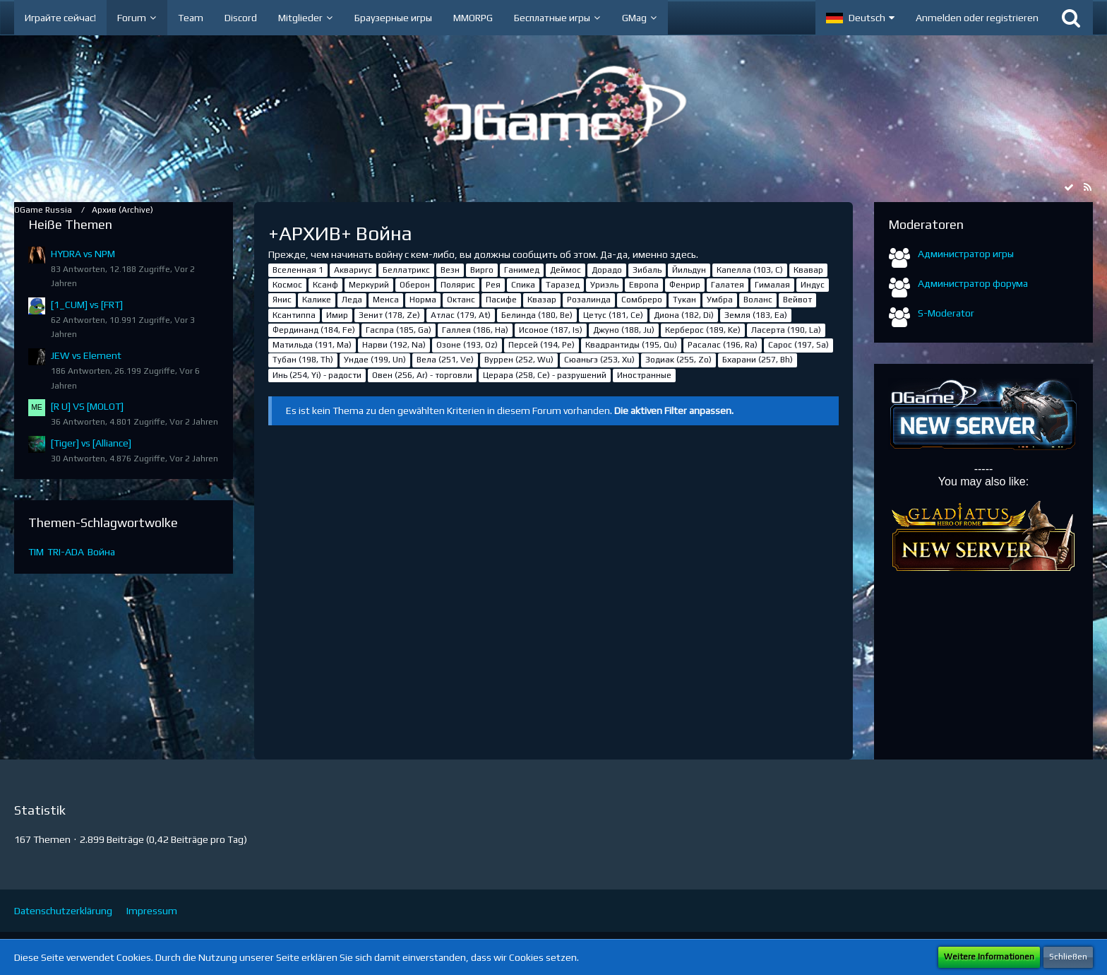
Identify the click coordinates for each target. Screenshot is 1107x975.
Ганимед (521, 270)
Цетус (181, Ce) (613, 315)
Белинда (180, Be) (537, 315)
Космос (287, 285)
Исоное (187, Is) (550, 330)
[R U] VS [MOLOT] (87, 406)
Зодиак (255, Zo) (678, 360)
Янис (282, 300)
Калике (316, 300)
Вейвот (797, 300)
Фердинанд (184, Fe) (314, 330)
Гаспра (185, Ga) (398, 330)
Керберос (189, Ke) (703, 330)
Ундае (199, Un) (375, 360)
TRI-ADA (65, 551)
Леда (352, 300)
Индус (813, 285)
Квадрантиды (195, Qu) (631, 345)
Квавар (808, 270)
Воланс (757, 300)
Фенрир (684, 285)
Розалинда (589, 300)
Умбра (720, 300)
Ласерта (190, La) (786, 330)
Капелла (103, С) (750, 270)
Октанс (461, 300)
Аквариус (353, 270)
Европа (644, 285)
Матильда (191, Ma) (312, 345)
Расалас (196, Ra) (723, 345)
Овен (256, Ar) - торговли (422, 375)
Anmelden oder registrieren (977, 17)
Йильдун (689, 270)
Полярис (458, 285)
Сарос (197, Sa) (798, 345)
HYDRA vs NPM (83, 253)
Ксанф (325, 285)
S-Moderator (946, 313)
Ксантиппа (294, 315)
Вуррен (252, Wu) (519, 360)
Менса (386, 300)
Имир (337, 315)
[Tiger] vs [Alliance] (91, 443)
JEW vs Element (86, 355)
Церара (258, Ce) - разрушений (544, 375)
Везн (450, 270)
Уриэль (604, 285)
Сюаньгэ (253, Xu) (599, 360)
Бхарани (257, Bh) (757, 360)
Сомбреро (641, 300)
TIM (36, 551)
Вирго (481, 270)
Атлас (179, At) (461, 315)
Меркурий (369, 285)
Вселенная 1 (298, 270)
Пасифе (501, 300)
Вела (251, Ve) (445, 360)
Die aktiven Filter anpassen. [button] (674, 410)
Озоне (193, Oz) (467, 345)
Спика (523, 285)
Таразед (563, 285)
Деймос (565, 270)
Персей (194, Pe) (541, 345)
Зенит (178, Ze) (389, 315)
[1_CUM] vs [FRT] (87, 304)
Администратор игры (966, 253)
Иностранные (644, 375)
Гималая (772, 285)
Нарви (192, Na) (394, 345)
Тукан (684, 300)
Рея (493, 285)
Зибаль (647, 270)
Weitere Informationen (989, 957)
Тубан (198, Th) (303, 360)
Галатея (727, 285)
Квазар (541, 300)
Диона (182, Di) (684, 315)
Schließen (1068, 957)
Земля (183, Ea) (755, 315)
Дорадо (607, 270)
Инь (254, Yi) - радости (317, 375)
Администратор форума (973, 283)
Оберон (415, 285)
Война (101, 551)
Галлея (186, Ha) (475, 330)
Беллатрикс (406, 270)
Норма (422, 300)
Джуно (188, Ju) (623, 330)
